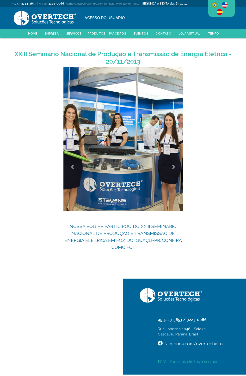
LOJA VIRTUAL (190, 33)
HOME (32, 33)
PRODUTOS (96, 33)
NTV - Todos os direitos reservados (189, 361)
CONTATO (163, 33)
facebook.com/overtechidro (193, 343)
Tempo (213, 33)
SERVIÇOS (74, 33)
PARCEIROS (117, 33)
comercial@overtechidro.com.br (86, 3)
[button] (72, 166)
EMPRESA (52, 33)
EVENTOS (141, 33)
